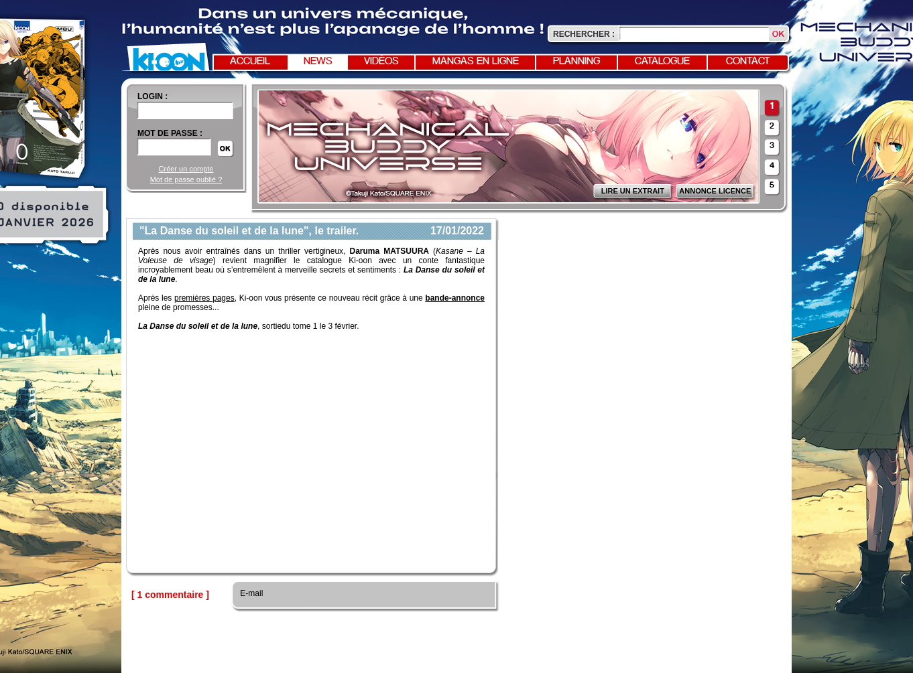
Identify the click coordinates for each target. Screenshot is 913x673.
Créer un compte (186, 169)
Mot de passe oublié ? (186, 179)
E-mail (250, 593)
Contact (748, 61)
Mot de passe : (169, 133)
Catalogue (662, 61)
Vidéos (381, 61)
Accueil (250, 61)
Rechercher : (584, 34)
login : (152, 96)
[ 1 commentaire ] (170, 594)
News (318, 61)
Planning (576, 61)
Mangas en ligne (475, 61)
